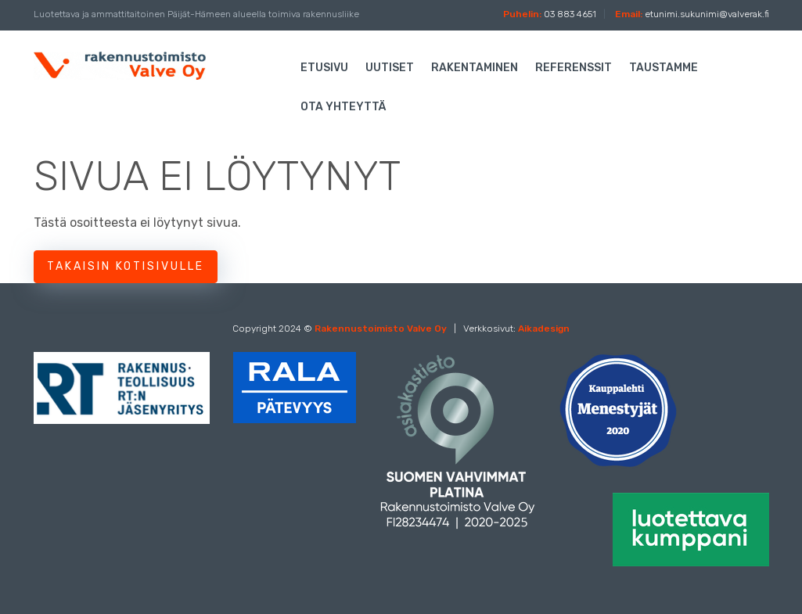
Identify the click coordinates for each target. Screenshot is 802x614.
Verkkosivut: (516, 328)
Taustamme (663, 67)
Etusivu (324, 67)
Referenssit (573, 67)
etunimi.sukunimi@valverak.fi (707, 14)
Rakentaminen (474, 67)
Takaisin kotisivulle (125, 266)
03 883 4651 (571, 14)
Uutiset (389, 67)
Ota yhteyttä (343, 106)
